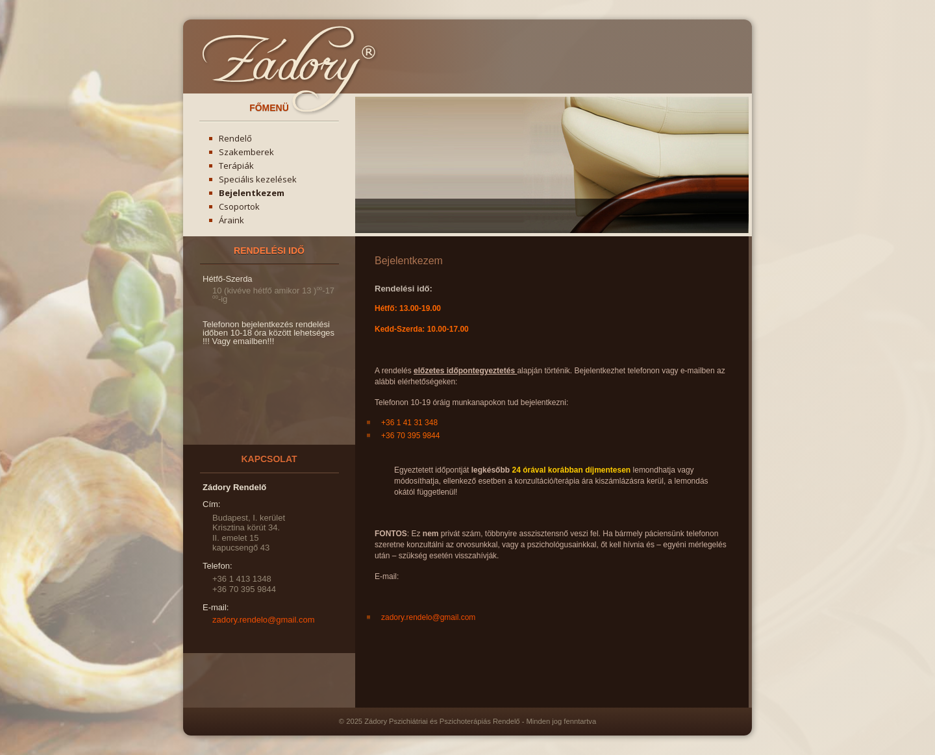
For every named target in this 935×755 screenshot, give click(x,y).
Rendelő (235, 138)
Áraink (231, 220)
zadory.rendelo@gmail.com (428, 617)
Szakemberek (246, 152)
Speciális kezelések (258, 179)
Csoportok (239, 206)
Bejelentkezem (251, 193)
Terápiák (236, 165)
